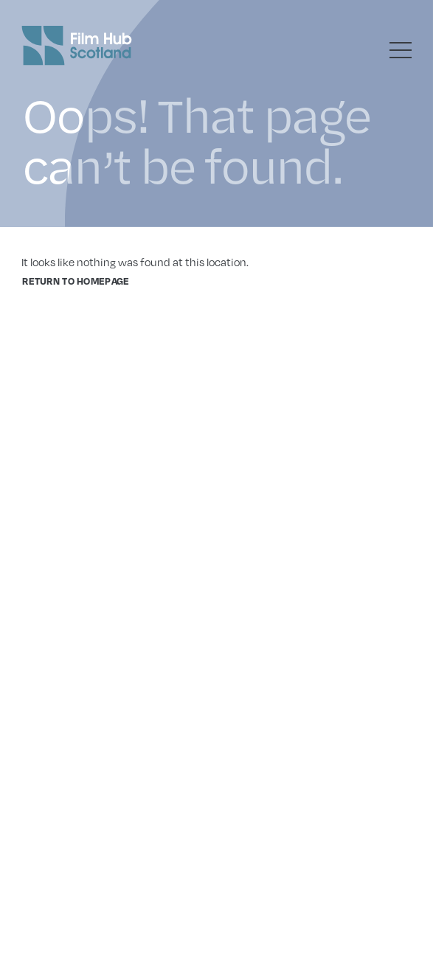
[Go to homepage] (76, 46)
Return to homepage (75, 281)
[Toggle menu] (400, 50)
